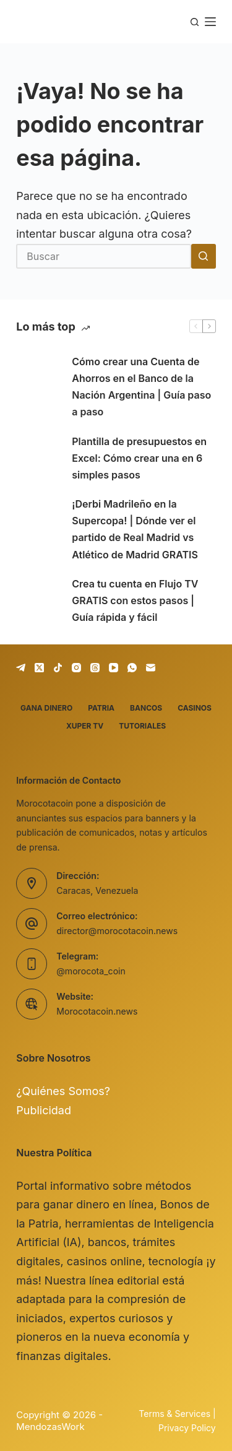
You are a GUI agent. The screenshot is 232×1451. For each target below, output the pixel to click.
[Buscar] (195, 22)
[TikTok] (57, 667)
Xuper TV (84, 725)
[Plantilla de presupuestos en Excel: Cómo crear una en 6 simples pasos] (37, 458)
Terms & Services (174, 1413)
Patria (101, 708)
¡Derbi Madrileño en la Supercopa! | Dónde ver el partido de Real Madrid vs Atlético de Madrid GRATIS (135, 529)
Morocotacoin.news (96, 1011)
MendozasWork (50, 1426)
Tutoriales (142, 725)
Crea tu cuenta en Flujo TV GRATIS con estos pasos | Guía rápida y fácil (135, 600)
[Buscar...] (103, 256)
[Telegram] (20, 667)
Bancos (146, 708)
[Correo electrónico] (150, 667)
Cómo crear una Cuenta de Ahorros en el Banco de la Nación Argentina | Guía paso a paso (141, 386)
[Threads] (95, 667)
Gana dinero (46, 708)
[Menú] (210, 21)
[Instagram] (76, 667)
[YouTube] (113, 667)
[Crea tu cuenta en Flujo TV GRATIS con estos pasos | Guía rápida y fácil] (37, 601)
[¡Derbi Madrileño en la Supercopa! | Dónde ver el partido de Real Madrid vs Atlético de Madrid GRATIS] (37, 529)
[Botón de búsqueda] (203, 256)
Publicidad (43, 1110)
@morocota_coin (91, 971)
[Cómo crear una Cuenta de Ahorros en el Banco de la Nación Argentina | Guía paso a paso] (37, 387)
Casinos (195, 708)
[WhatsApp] (132, 667)
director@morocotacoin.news (117, 930)
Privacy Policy (187, 1428)
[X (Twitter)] (39, 667)
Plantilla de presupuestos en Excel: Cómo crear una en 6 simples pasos (139, 458)
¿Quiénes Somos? (63, 1091)
